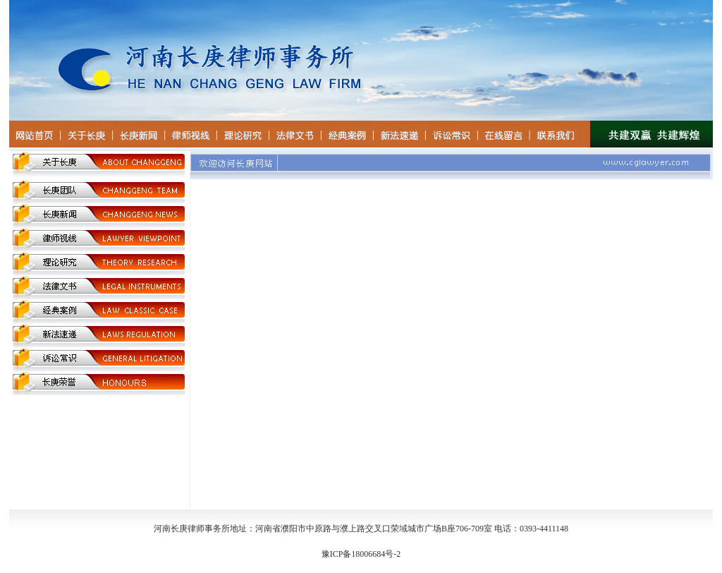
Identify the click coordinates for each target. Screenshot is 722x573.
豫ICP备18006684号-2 (361, 554)
